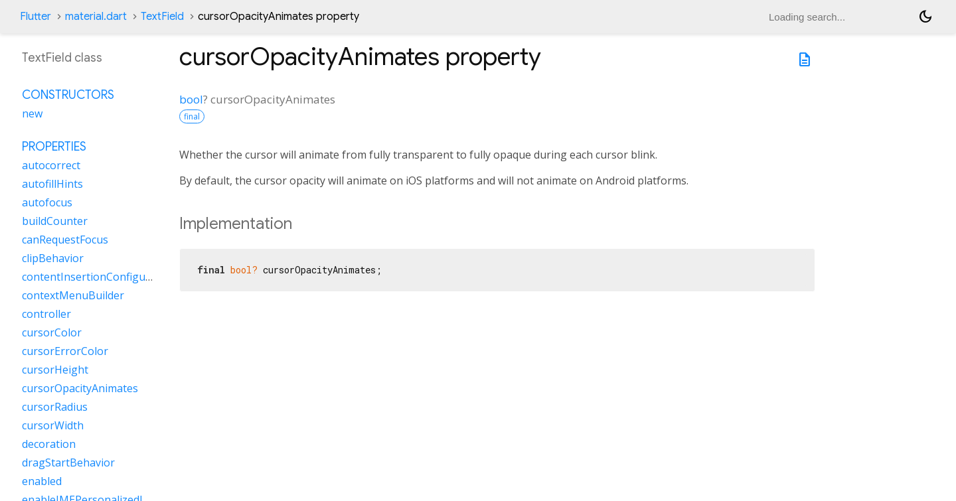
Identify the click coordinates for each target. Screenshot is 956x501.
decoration (49, 444)
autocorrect (51, 165)
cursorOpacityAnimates (80, 388)
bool (191, 99)
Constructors (68, 95)
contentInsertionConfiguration (99, 276)
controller (46, 314)
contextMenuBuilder (73, 295)
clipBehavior (53, 258)
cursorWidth (53, 425)
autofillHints (52, 184)
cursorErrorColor (65, 351)
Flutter (35, 16)
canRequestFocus (65, 239)
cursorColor (52, 332)
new (32, 113)
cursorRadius (55, 406)
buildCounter (55, 221)
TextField (162, 16)
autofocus (47, 202)
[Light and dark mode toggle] (925, 16)
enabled (42, 481)
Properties (54, 146)
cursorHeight (55, 369)
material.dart (96, 16)
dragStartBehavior (68, 462)
